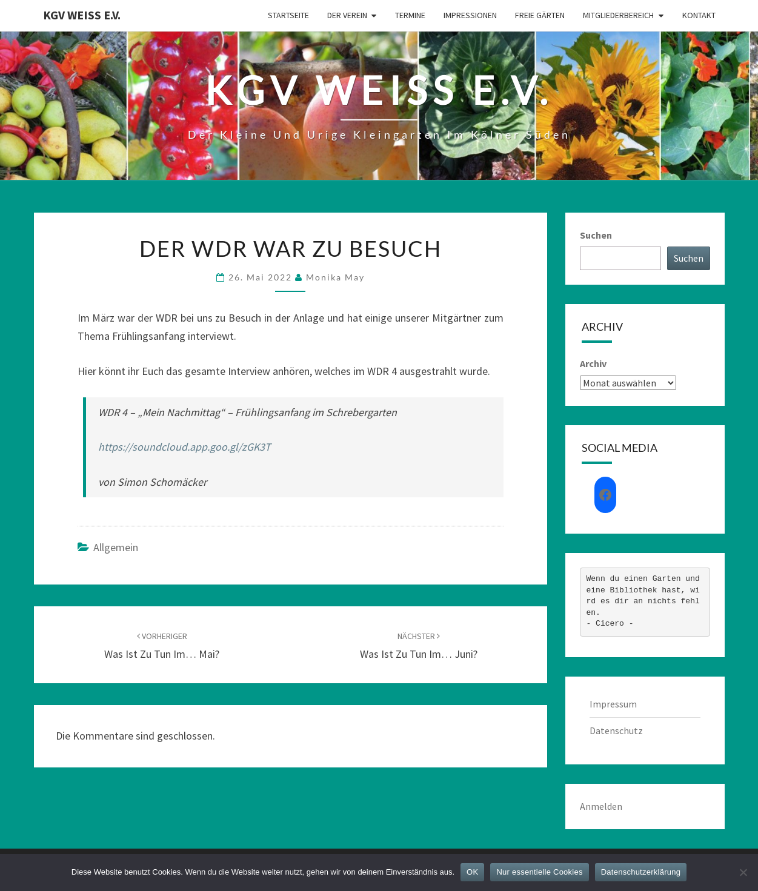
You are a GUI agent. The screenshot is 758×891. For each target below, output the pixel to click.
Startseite (288, 15)
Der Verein (347, 15)
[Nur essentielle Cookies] (743, 872)
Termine (410, 15)
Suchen (596, 235)
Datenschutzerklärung (640, 871)
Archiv (593, 363)
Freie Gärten (540, 15)
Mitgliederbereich (618, 15)
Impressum (613, 704)
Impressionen (470, 15)
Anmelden (601, 806)
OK (472, 871)
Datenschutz (616, 730)
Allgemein (115, 547)
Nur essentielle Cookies (539, 871)
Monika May (335, 277)
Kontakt (699, 15)
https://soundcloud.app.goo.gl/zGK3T (184, 447)
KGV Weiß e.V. (82, 14)
